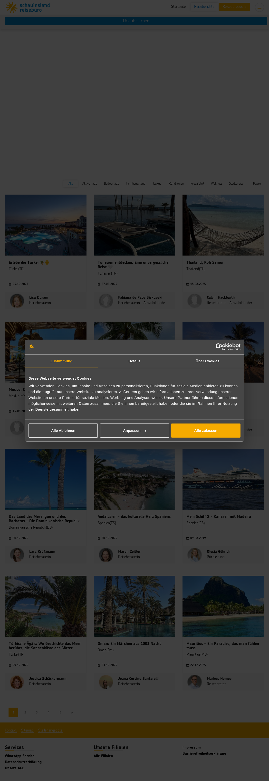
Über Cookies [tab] (208, 361)
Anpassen (134, 430)
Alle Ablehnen (63, 430)
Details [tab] (134, 361)
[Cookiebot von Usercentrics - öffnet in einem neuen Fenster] (219, 346)
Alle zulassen (205, 430)
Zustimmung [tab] (61, 361)
